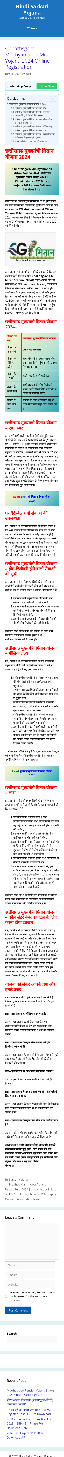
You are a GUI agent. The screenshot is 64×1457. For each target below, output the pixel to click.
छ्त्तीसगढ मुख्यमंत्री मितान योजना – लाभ (31, 130)
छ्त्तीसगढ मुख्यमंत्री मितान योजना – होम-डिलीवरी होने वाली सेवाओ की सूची (34, 121)
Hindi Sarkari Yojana (32, 9)
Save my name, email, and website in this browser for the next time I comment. (32, 1296)
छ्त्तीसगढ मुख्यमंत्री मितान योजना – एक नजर (32, 111)
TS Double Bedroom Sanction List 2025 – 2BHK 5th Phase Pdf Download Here (29, 1423)
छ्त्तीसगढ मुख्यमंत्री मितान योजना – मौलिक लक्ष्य (34, 126)
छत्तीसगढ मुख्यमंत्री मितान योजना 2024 (27, 104)
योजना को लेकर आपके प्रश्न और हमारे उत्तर (31, 141)
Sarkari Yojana (18, 1179)
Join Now (47, 86)
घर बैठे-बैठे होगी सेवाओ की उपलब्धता (29, 115)
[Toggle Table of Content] (51, 99)
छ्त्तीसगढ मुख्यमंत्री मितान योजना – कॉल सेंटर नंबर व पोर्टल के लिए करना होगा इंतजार (35, 136)
